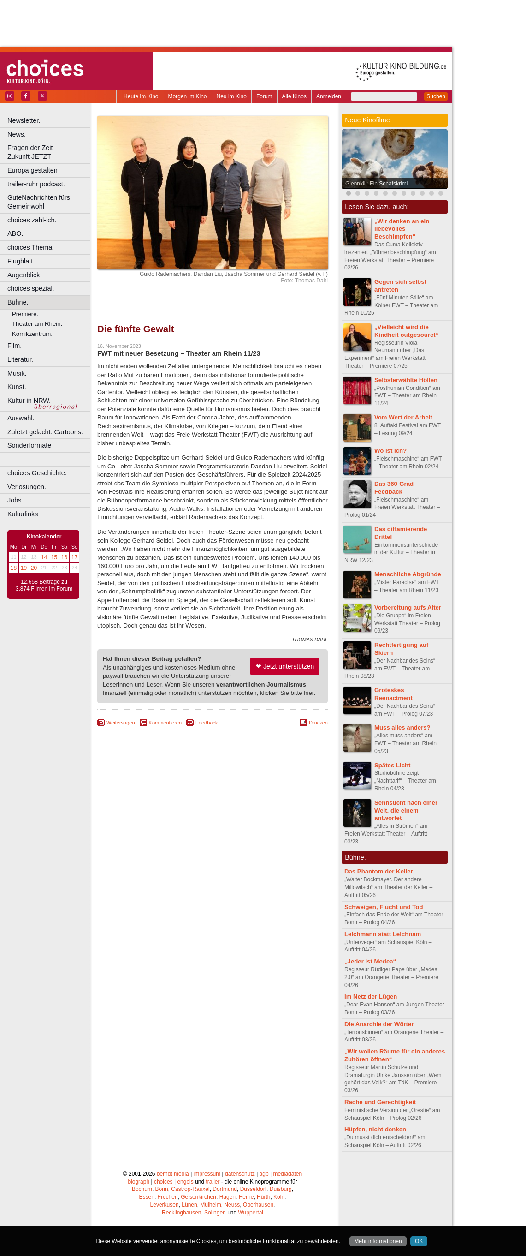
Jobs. (15, 500)
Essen (146, 1197)
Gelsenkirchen (198, 1197)
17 (74, 557)
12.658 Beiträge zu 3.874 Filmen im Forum (44, 585)
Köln (278, 1197)
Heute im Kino (141, 96)
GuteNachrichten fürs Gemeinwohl (38, 202)
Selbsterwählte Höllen (405, 380)
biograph (138, 1181)
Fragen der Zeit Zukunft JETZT (50, 152)
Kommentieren (165, 722)
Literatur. (20, 359)
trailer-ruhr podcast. (36, 184)
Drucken (318, 722)
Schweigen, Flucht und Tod (383, 906)
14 (44, 557)
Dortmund (225, 1189)
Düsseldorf (253, 1189)
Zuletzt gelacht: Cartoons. (45, 432)
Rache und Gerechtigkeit (380, 1102)
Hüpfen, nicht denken (375, 1129)
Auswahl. (20, 418)
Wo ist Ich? (390, 450)
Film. (14, 345)
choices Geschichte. (37, 473)
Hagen (227, 1197)
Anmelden (328, 96)
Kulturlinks (22, 514)
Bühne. (18, 302)
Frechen (168, 1197)
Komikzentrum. (32, 333)
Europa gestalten (32, 170)
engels (185, 1181)
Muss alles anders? (402, 727)
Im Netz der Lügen (370, 996)
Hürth (263, 1197)
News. (16, 134)
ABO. (15, 233)
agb (264, 1174)
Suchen (435, 96)
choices (163, 1181)
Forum (264, 96)
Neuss (232, 1205)
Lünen (189, 1205)
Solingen (215, 1212)
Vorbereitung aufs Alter (407, 607)
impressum (207, 1174)
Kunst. (16, 386)
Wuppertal (250, 1212)
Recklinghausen (181, 1212)
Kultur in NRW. (29, 400)
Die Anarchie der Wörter (379, 1024)
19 (24, 568)
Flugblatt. (21, 261)
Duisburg (281, 1189)
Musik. (17, 373)
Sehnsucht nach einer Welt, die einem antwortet (405, 810)
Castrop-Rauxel (190, 1189)
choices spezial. (30, 288)
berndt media (173, 1174)
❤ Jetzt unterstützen (285, 666)
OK (419, 1241)
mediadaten (287, 1174)
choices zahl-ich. (31, 220)
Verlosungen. (26, 486)
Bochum (142, 1189)
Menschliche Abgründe (407, 574)
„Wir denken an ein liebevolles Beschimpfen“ (401, 229)
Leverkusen (164, 1205)
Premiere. (25, 314)
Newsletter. (23, 120)
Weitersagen (120, 722)
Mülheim (210, 1205)
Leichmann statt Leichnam (382, 934)
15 (54, 557)
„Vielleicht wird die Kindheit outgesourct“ (406, 330)
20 (34, 568)
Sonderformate (29, 445)
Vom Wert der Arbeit (403, 417)
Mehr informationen (378, 1241)
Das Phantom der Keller (378, 871)
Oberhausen (258, 1205)
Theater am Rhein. (37, 323)
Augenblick (23, 275)
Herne (246, 1197)
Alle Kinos (294, 96)
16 (64, 557)
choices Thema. (30, 247)
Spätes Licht (392, 765)
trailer (212, 1181)
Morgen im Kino (187, 96)
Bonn (161, 1189)
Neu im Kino (232, 96)
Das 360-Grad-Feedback (394, 487)
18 (14, 568)
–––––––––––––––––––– (44, 459)
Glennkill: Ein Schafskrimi (376, 183)
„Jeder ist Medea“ (370, 961)
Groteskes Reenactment (393, 694)
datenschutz (240, 1174)
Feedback (206, 722)
